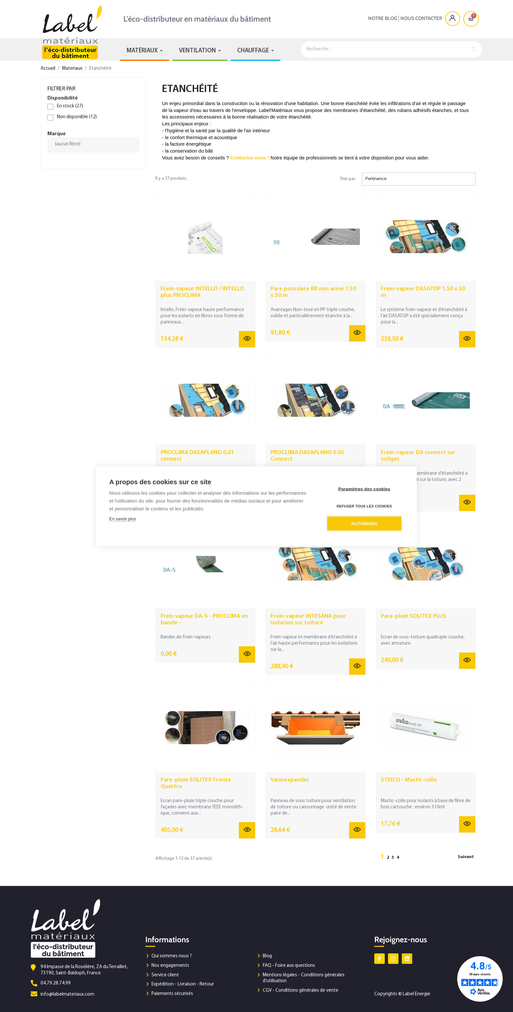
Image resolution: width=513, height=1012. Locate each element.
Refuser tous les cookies (364, 506)
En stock (70, 106)
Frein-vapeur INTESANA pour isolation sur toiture (308, 619)
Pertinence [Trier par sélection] (375, 178)
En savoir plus (122, 518)
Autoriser (364, 523)
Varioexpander (290, 780)
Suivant (466, 857)
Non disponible (77, 117)
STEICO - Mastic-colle (409, 780)
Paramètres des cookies (364, 488)
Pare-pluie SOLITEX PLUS (413, 616)
